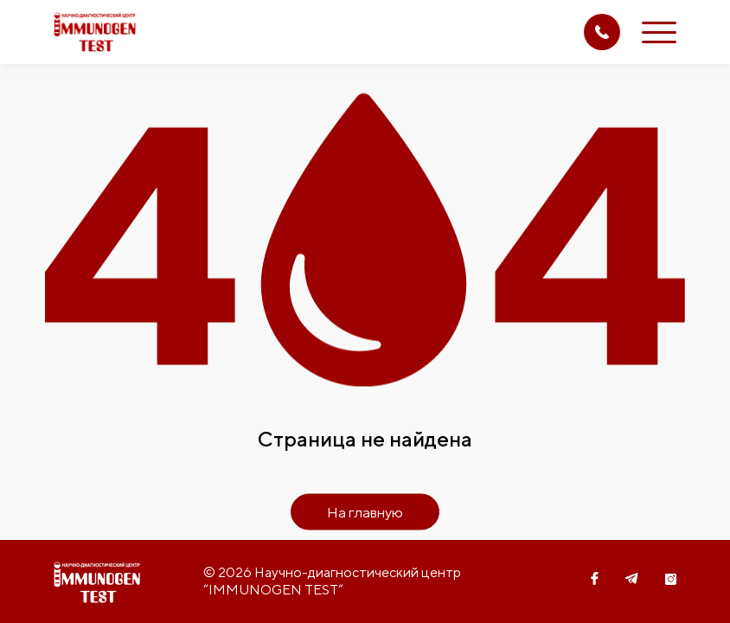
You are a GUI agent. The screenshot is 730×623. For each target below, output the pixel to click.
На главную (365, 512)
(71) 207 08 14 (602, 32)
